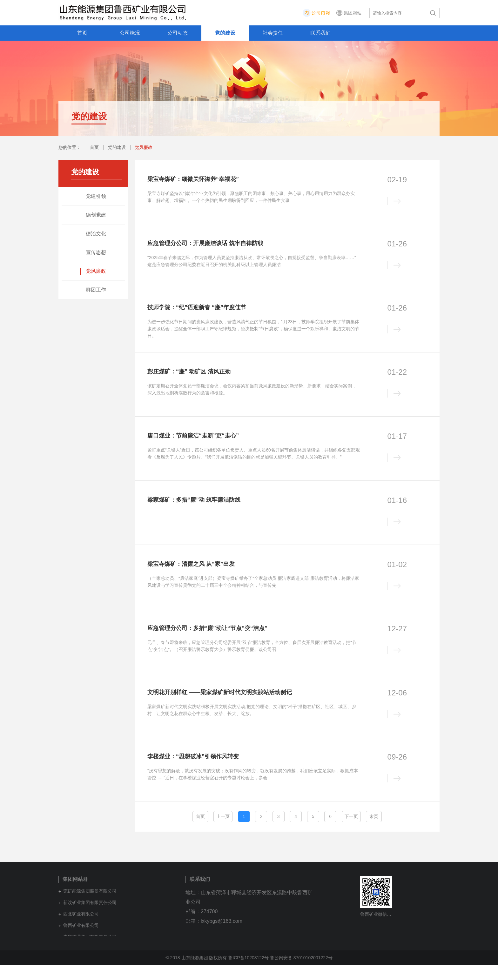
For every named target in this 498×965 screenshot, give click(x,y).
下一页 (351, 816)
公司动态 (177, 33)
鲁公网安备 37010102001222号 (301, 957)
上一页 (223, 816)
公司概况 (130, 33)
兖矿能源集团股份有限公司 (90, 891)
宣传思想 (96, 252)
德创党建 (96, 215)
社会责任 (273, 33)
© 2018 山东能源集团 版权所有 (196, 957)
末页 (373, 816)
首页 (82, 33)
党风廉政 (143, 147)
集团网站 (352, 12)
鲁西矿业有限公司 (81, 925)
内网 (335, 12)
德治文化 (96, 233)
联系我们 (320, 33)
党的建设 (225, 33)
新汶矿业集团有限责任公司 (90, 902)
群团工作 (96, 289)
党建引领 (96, 196)
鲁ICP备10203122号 (248, 957)
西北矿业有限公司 (81, 913)
